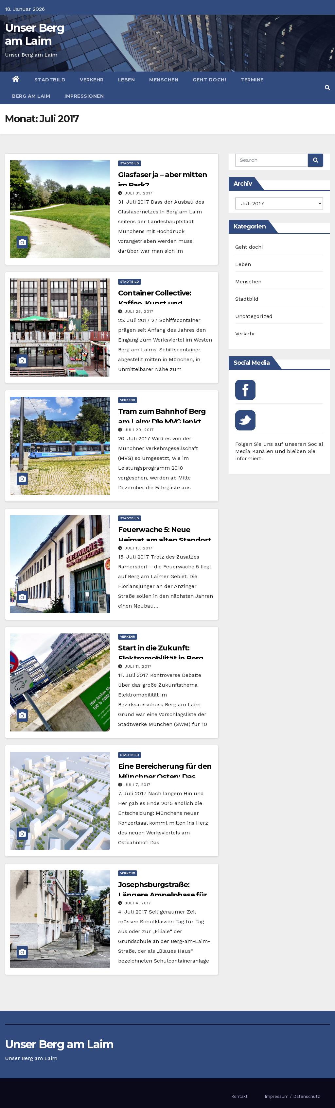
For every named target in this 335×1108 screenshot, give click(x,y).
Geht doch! (209, 80)
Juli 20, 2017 (139, 430)
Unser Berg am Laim (34, 34)
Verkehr (92, 80)
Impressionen (84, 96)
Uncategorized (254, 316)
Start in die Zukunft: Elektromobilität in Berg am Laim (160, 658)
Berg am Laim (31, 96)
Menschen (163, 80)
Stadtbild (50, 80)
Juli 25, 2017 (139, 311)
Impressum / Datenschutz (292, 1096)
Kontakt (239, 1096)
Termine (252, 80)
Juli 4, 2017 (138, 903)
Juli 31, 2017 (139, 193)
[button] (327, 88)
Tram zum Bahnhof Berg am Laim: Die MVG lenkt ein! (162, 422)
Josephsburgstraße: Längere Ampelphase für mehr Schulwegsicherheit (163, 895)
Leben (126, 80)
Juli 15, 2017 (139, 548)
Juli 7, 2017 (138, 784)
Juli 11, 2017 (138, 666)
